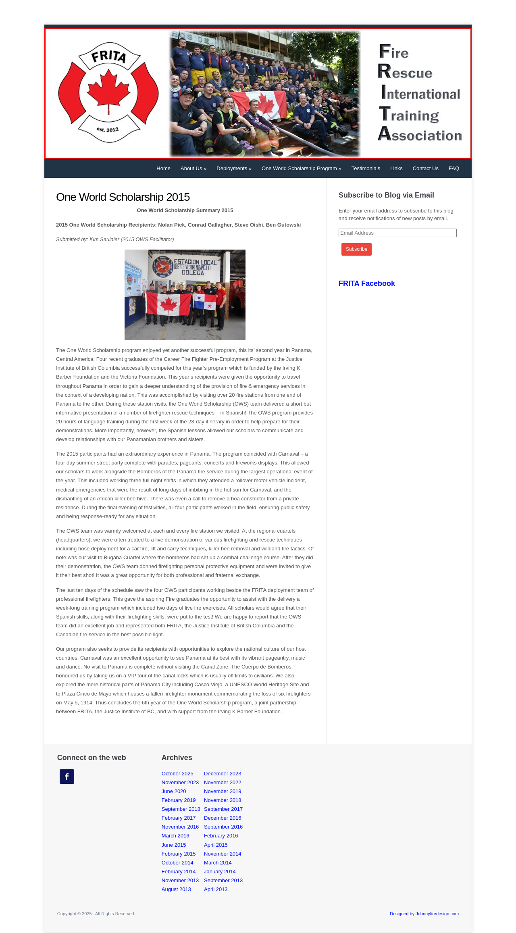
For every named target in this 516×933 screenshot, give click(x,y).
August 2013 (176, 889)
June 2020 (174, 791)
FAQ (454, 168)
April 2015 (216, 845)
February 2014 (179, 871)
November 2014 (222, 854)
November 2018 (222, 800)
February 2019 (179, 800)
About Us (193, 168)
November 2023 (180, 782)
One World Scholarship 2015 (122, 197)
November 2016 (180, 827)
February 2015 (179, 854)
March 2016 (175, 836)
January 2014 (220, 871)
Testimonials (366, 168)
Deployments (234, 168)
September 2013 (223, 880)
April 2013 (216, 889)
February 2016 (221, 836)
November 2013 (180, 880)
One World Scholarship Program (301, 168)
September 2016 (223, 827)
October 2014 (178, 863)
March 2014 (218, 863)
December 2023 (222, 774)
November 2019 (222, 791)
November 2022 (222, 782)
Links (396, 168)
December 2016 (222, 818)
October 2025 (178, 774)
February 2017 (179, 818)
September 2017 (223, 809)
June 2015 (174, 845)
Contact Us (426, 168)
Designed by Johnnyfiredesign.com (424, 913)
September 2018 (181, 809)
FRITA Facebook (367, 283)
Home (163, 168)
